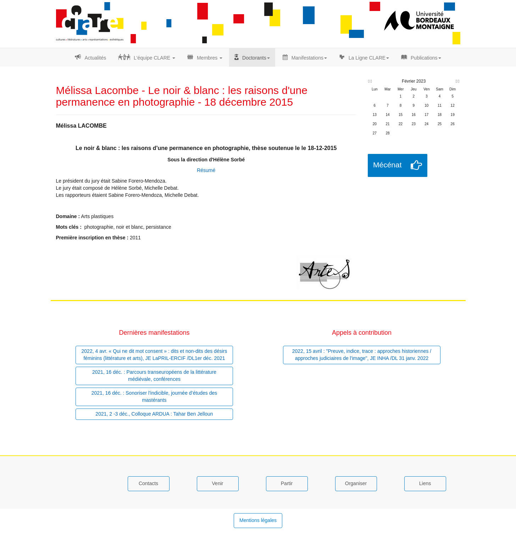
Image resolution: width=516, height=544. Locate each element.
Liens (425, 483)
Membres (209, 58)
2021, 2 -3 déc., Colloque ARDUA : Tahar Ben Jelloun (154, 414)
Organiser (356, 483)
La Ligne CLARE (369, 58)
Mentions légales (258, 520)
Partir (287, 483)
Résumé (206, 170)
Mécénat (387, 165)
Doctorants (256, 58)
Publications (426, 58)
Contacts (148, 483)
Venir (217, 483)
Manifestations (309, 58)
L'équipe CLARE (154, 58)
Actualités (95, 58)
